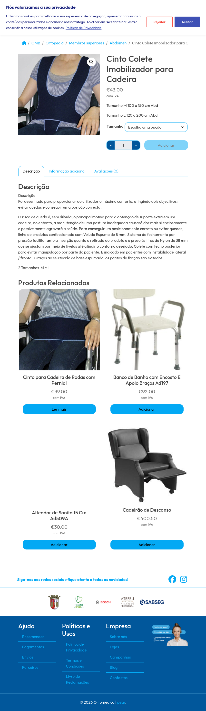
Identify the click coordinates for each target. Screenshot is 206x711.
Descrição (31, 171)
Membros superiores (86, 43)
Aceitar (187, 22)
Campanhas (120, 657)
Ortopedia (55, 43)
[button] (91, 62)
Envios (27, 657)
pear (121, 702)
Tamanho (115, 126)
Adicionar (166, 145)
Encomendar (33, 636)
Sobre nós (118, 636)
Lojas (114, 646)
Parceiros (30, 667)
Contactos (119, 677)
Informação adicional (67, 171)
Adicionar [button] (146, 409)
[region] (103, 17)
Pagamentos (33, 646)
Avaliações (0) (106, 171)
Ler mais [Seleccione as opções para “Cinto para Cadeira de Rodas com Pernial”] (59, 409)
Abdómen (118, 43)
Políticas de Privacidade (83, 28)
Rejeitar (160, 22)
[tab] (31, 171)
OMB (35, 43)
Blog (114, 667)
